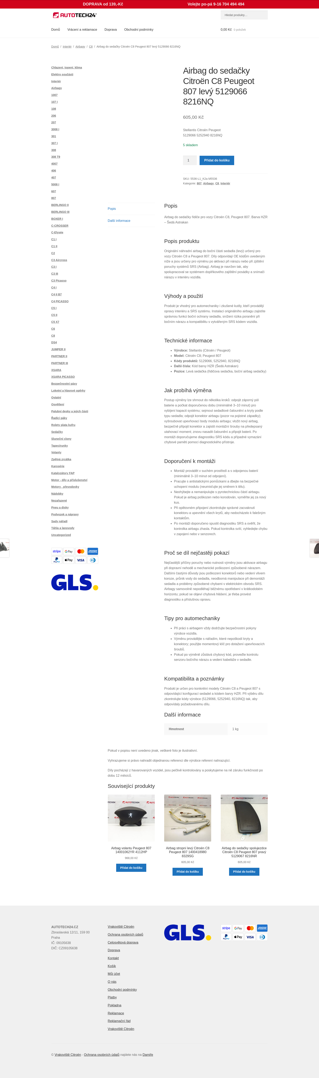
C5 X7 (55, 321)
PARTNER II (59, 356)
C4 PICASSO (60, 301)
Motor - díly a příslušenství (69, 480)
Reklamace (116, 1013)
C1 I (54, 239)
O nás (112, 981)
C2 (53, 253)
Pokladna (114, 1005)
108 (53, 108)
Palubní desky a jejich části (69, 411)
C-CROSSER (59, 225)
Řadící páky (59, 418)
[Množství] (190, 160)
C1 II (54, 246)
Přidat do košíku (216, 160)
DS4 (54, 342)
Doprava (111, 29)
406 (53, 170)
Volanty (56, 452)
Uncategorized (61, 535)
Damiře (148, 1054)
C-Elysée (57, 232)
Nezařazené (59, 500)
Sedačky (57, 431)
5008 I (55, 184)
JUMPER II (58, 349)
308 (53, 150)
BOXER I (57, 218)
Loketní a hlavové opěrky (68, 390)
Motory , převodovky (65, 486)
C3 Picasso (59, 280)
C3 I (54, 266)
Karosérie (57, 466)
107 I (54, 101)
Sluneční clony (61, 438)
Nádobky (57, 493)
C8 (91, 46)
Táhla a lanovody (62, 528)
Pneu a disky (60, 507)
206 (53, 115)
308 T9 (55, 156)
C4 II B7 (56, 294)
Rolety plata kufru (63, 425)
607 (53, 191)
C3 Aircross (59, 260)
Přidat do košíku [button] (131, 867)
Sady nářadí (59, 521)
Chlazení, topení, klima (66, 67)
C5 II (54, 315)
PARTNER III (59, 363)
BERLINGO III (60, 211)
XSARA (56, 370)
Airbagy (80, 46)
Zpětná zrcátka (61, 459)
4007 (54, 163)
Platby (112, 997)
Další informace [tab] (119, 220)
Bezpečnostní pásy (64, 383)
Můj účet (114, 974)
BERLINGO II (60, 205)
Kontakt (113, 958)
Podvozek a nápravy (65, 514)
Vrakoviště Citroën (121, 926)
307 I (54, 143)
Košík (112, 966)
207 (53, 122)
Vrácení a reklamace (82, 29)
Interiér (67, 46)
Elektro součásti (62, 74)
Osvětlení (57, 404)
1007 (54, 95)
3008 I (55, 129)
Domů (55, 29)
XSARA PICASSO (63, 376)
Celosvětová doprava (123, 942)
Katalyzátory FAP (62, 473)
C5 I (54, 308)
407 (53, 177)
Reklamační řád (119, 1021)
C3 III (54, 273)
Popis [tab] (112, 208)
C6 (53, 328)
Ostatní (56, 397)
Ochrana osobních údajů (125, 934)
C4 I (54, 287)
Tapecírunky (59, 445)
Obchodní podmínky (138, 29)
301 (53, 136)
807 (199, 183)
